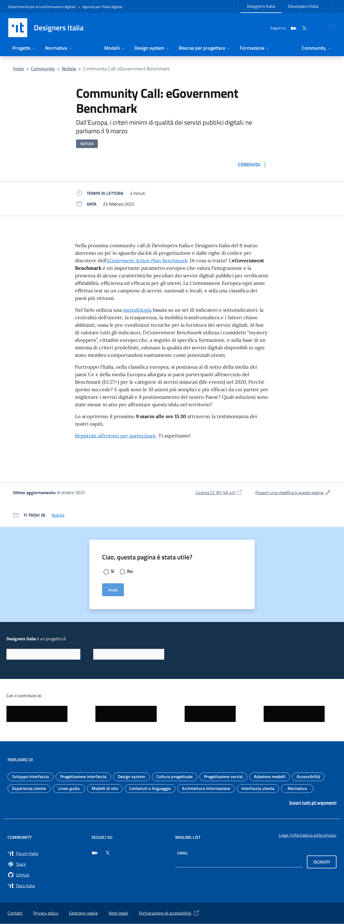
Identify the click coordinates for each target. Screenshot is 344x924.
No (130, 571)
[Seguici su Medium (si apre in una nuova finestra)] (94, 853)
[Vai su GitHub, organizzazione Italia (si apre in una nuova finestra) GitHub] (46, 875)
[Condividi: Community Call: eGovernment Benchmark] (253, 164)
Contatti (15, 913)
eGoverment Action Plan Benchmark (147, 260)
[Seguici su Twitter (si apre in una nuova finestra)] (107, 853)
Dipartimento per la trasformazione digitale (42, 6)
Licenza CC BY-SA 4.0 (219, 492)
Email (182, 853)
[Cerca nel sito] (329, 27)
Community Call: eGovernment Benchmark (126, 68)
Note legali (118, 913)
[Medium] (281, 27)
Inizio (18, 68)
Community (43, 68)
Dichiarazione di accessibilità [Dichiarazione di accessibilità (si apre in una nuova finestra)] (169, 913)
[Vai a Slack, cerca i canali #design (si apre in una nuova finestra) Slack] (46, 864)
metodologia (137, 310)
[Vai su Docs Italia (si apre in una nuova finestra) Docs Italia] (46, 886)
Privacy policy (45, 913)
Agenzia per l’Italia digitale (102, 6)
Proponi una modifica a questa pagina (293, 492)
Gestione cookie (83, 913)
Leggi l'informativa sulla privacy (307, 835)
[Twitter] (291, 27)
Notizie (69, 68)
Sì (112, 571)
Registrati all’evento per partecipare (115, 436)
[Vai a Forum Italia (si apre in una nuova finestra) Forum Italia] (46, 853)
